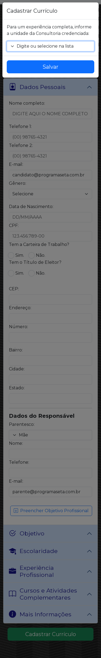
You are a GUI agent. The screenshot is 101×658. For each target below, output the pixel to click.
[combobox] (50, 46)
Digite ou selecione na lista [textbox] (45, 46)
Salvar (50, 67)
